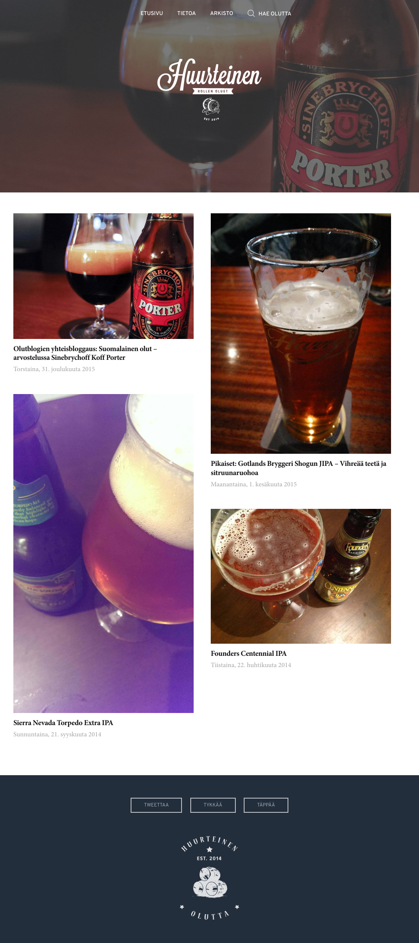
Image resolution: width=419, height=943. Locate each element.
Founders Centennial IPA (249, 654)
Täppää (266, 805)
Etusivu (152, 14)
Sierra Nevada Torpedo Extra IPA (63, 723)
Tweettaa (156, 805)
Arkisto (221, 14)
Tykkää (213, 805)
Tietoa (186, 14)
